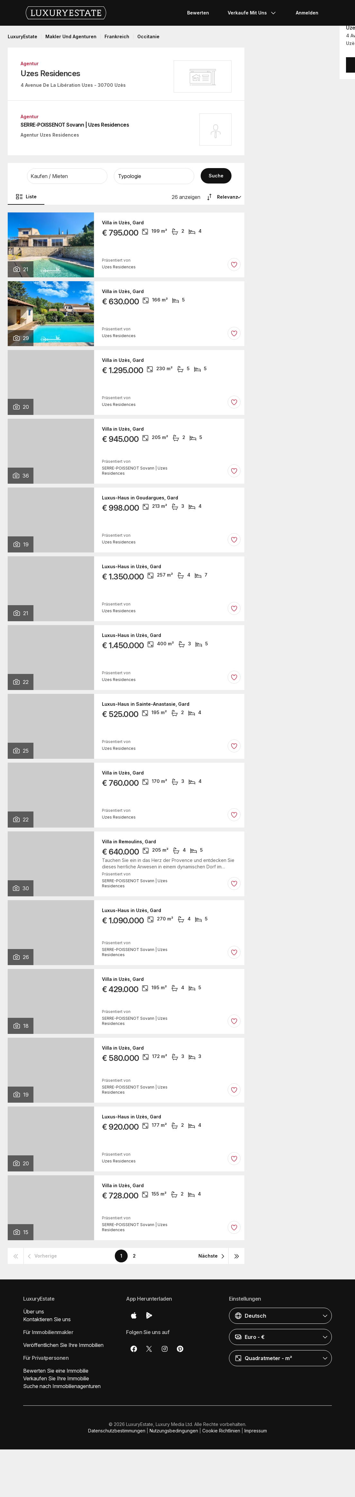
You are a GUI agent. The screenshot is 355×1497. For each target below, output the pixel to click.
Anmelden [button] (307, 12)
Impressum (255, 1430)
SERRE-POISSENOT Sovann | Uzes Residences (75, 124)
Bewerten (198, 12)
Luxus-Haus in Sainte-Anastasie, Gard (145, 704)
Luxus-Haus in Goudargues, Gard (140, 497)
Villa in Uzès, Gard (123, 222)
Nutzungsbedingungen (174, 1430)
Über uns (33, 1311)
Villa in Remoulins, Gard (129, 841)
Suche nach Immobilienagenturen (62, 1386)
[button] (67, 176)
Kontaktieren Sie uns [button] (47, 1319)
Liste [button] (26, 197)
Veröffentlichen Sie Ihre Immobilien (63, 1345)
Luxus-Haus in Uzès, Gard (131, 566)
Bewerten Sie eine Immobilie (55, 1370)
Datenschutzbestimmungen (116, 1430)
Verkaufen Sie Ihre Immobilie (56, 1378)
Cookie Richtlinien (221, 1430)
